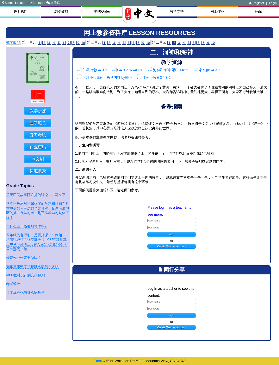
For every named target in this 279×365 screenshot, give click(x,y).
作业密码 (38, 147)
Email (98, 361)
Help (258, 11)
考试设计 (13, 284)
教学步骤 (38, 111)
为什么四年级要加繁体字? (26, 226)
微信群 (53, 2)
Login (273, 3)
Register (256, 3)
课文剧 (38, 159)
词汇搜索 (38, 171)
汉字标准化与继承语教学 (25, 293)
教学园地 (13, 42)
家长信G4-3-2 (206, 70)
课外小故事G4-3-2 (154, 78)
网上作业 (217, 11)
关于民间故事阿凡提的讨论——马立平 (35, 195)
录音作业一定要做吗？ (23, 258)
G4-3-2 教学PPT (127, 70)
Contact (36, 2)
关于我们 (20, 11)
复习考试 (38, 135)
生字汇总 (38, 123)
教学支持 (177, 11)
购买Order (102, 11)
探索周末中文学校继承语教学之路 (32, 266)
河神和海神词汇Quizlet (168, 70)
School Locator (14, 2)
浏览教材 (61, 11)
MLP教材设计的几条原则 (25, 275)
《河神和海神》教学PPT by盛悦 (104, 78)
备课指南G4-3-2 (92, 70)
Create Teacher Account (171, 246)
